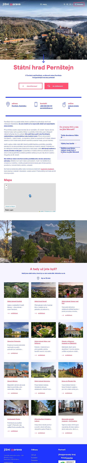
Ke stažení (34, 457)
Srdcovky (80, 4)
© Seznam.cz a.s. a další (49, 211)
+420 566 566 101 (46, 106)
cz (70, 4)
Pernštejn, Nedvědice (19, 106)
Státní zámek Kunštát (14, 301)
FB (69, 108)
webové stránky (73, 106)
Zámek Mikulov (12, 381)
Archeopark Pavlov (13, 419)
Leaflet (41, 211)
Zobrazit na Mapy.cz (10, 206)
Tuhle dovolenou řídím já (70, 136)
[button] (30, 196)
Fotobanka (34, 460)
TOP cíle (33, 455)
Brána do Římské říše (69, 381)
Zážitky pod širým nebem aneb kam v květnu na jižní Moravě (70, 150)
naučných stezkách (47, 169)
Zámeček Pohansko (13, 341)
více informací (32, 86)
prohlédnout (14, 313)
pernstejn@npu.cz (46, 108)
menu (45, 4)
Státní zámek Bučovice (42, 381)
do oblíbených (58, 86)
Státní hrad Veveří (41, 301)
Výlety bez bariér (67, 143)
